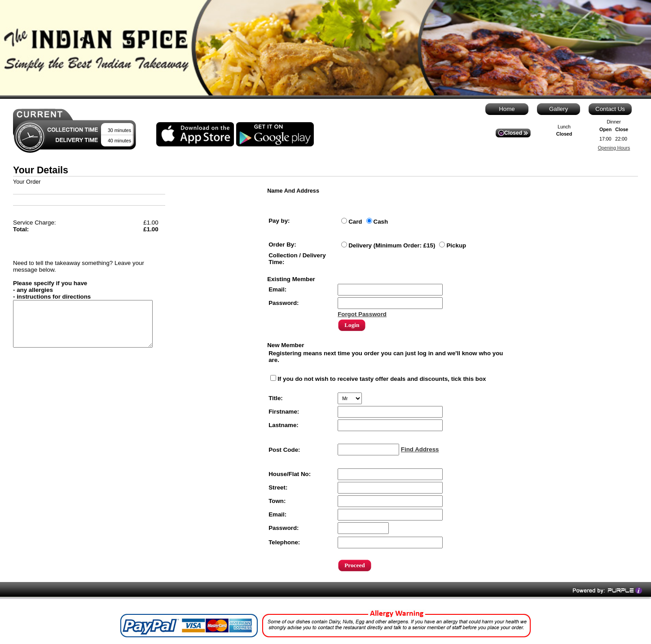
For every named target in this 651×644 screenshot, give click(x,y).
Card (355, 221)
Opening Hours (614, 147)
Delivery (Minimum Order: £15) (391, 245)
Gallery (558, 109)
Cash (381, 221)
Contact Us (610, 109)
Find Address (420, 449)
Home (507, 109)
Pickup (456, 245)
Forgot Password (362, 314)
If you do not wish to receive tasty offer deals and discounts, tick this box (381, 378)
